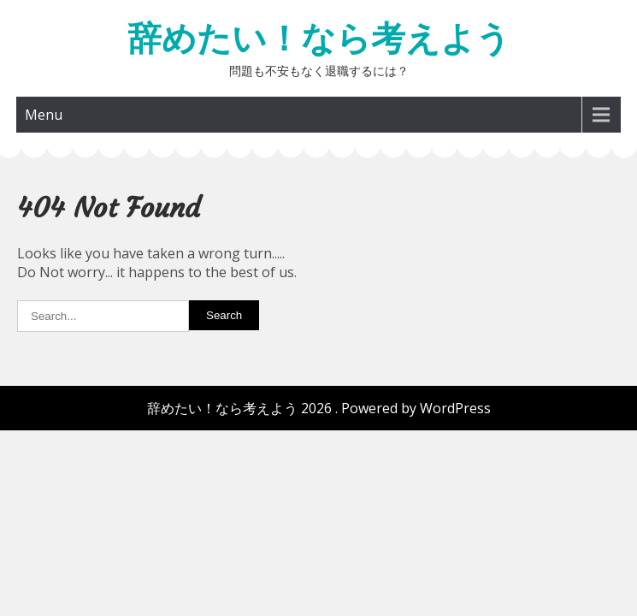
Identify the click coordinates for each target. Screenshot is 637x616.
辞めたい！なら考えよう (318, 38)
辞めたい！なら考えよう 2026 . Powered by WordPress (319, 408)
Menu (43, 114)
